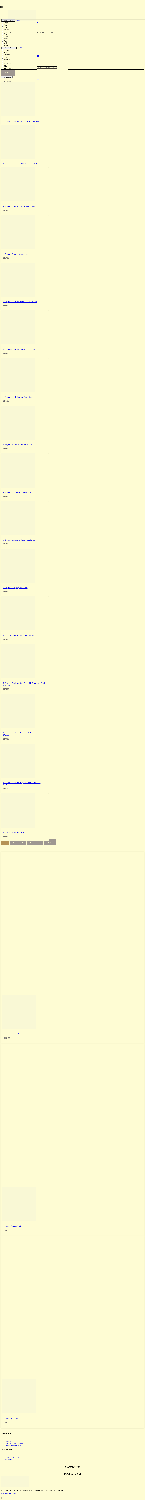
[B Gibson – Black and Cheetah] (18, 827)
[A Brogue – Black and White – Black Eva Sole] (18, 296)
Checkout (9, 1459)
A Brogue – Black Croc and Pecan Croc (17, 397)
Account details (12, 1458)
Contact (8, 1440)
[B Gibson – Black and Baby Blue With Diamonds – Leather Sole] (18, 777)
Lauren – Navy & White (13, 1226)
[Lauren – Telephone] (19, 1412)
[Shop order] (10, 81)
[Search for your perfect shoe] (47, 67)
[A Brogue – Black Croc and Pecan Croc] (18, 392)
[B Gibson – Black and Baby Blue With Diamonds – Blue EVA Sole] (18, 727)
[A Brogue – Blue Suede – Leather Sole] (18, 487)
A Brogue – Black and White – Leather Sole (19, 349)
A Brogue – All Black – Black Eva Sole (17, 445)
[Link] (37, 44)
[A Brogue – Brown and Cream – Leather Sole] (18, 534)
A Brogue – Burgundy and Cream (15, 588)
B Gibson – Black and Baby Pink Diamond (18, 635)
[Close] (38, 79)
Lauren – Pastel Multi (12, 1034)
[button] (38, 55)
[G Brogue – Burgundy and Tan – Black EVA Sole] (18, 116)
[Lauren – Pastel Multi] (19, 1028)
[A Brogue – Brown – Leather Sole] (18, 248)
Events (8, 1441)
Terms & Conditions (13, 1445)
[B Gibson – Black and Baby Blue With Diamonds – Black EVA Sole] (18, 677)
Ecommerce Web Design (8, 1493)
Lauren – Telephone (11, 1418)
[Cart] (37, 21)
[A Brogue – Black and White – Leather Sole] (18, 344)
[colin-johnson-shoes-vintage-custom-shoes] (22, 20)
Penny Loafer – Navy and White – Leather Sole (20, 164)
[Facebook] (72, 1464)
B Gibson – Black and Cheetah (14, 833)
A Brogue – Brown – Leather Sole (15, 254)
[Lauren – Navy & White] (19, 1220)
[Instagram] (72, 1470)
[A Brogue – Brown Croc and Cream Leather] (18, 201)
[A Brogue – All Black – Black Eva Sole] (18, 439)
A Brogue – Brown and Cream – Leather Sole (19, 540)
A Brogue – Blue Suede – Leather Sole (17, 492)
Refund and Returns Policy (16, 1443)
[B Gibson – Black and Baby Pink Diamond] (18, 630)
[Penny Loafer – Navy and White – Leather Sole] (18, 158)
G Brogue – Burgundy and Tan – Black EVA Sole (21, 121)
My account (10, 1456)
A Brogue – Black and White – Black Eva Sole (20, 302)
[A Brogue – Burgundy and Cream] (18, 582)
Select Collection (9, 48)
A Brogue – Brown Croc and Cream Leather (19, 206)
